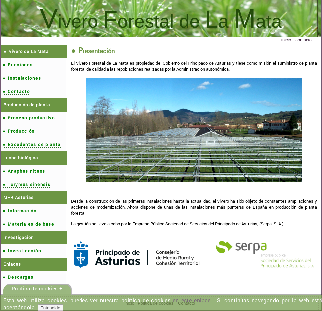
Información (20, 211)
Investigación (22, 251)
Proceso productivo (29, 118)
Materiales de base (28, 224)
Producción (19, 131)
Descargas (18, 277)
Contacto (303, 40)
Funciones (18, 65)
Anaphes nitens (24, 171)
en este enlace (191, 300)
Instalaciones (22, 78)
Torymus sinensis (26, 184)
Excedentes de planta (32, 144)
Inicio (286, 40)
